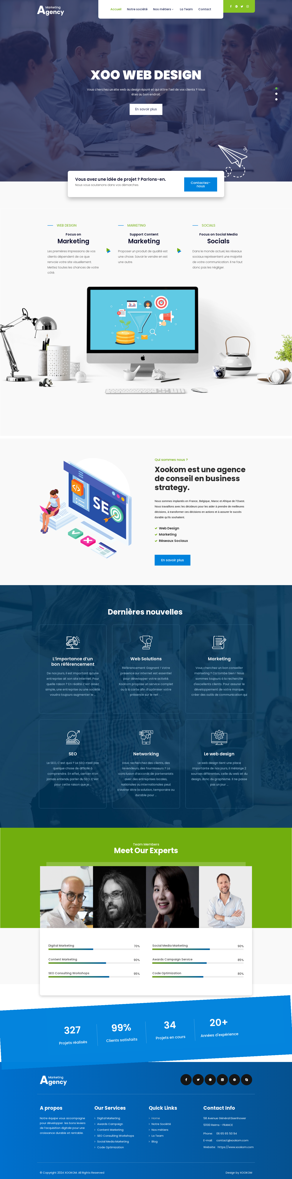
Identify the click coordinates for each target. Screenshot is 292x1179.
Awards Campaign (110, 1124)
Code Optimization (110, 1147)
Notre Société (161, 1124)
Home (156, 1118)
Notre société (137, 9)
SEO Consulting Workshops (115, 1136)
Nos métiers (163, 9)
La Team (186, 9)
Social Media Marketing (113, 1141)
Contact (204, 9)
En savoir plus (146, 109)
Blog (155, 1141)
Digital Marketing (108, 1118)
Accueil (115, 9)
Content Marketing (110, 1130)
